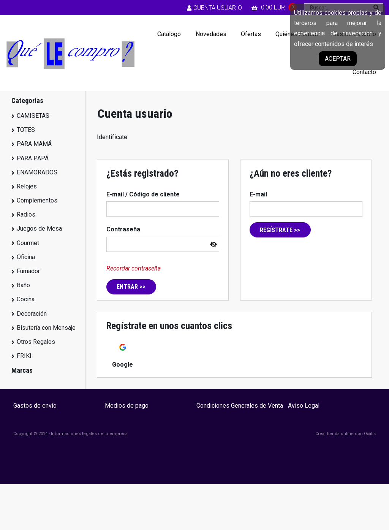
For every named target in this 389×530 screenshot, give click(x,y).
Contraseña (123, 229)
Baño (23, 285)
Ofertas (251, 34)
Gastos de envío (35, 405)
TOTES (26, 129)
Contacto (364, 72)
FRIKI (24, 355)
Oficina (26, 257)
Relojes (27, 186)
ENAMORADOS (37, 172)
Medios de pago (127, 405)
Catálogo (169, 34)
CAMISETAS (33, 115)
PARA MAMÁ (34, 143)
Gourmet (28, 243)
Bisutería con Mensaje (46, 327)
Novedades (211, 34)
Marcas (22, 370)
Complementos (37, 200)
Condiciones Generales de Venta (239, 405)
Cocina (26, 299)
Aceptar (338, 58)
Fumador (28, 271)
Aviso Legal (303, 405)
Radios (26, 214)
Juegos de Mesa (39, 228)
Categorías (27, 100)
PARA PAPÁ (33, 158)
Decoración (32, 313)
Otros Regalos (36, 341)
